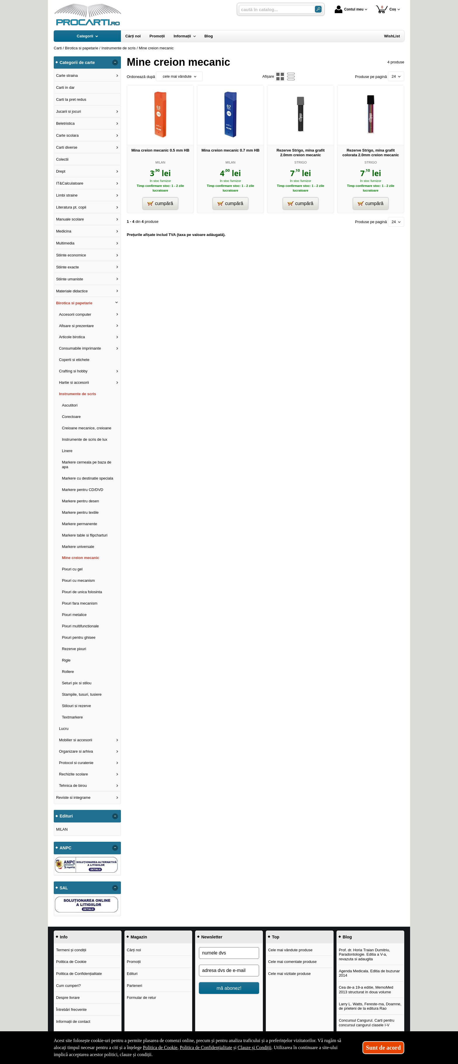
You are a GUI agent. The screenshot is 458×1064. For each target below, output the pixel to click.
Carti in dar (65, 87)
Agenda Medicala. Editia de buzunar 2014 (369, 973)
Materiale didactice (72, 291)
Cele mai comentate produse (292, 961)
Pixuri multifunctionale (80, 626)
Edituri (132, 973)
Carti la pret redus (71, 99)
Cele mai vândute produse (290, 950)
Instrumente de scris (77, 394)
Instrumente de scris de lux (84, 439)
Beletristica (65, 123)
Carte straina (67, 75)
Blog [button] (347, 937)
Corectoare (71, 416)
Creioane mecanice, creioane (86, 428)
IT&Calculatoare (69, 183)
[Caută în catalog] (318, 9)
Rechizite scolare (73, 774)
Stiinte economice (71, 255)
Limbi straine (67, 195)
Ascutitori (69, 405)
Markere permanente (79, 524)
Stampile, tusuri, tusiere (82, 694)
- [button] (115, 62)
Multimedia (65, 243)
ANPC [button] (66, 848)
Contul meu (349, 9)
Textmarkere (72, 717)
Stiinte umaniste (69, 279)
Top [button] (275, 937)
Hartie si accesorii (74, 382)
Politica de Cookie (71, 961)
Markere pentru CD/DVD (82, 489)
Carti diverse (66, 147)
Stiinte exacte (67, 267)
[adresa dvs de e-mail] (229, 970)
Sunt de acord (383, 1047)
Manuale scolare (70, 219)
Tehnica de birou (73, 785)
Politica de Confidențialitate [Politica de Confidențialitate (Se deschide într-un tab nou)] (206, 1047)
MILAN (160, 162)
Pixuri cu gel (72, 569)
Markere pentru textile (80, 512)
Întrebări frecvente (71, 1009)
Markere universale (78, 546)
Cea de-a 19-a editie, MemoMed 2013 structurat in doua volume (366, 989)
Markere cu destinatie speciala (87, 478)
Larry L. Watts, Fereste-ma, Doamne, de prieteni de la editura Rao (370, 1006)
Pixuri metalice (74, 614)
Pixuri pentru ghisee (79, 637)
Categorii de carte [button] (77, 62)
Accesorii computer (75, 314)
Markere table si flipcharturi (84, 535)
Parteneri (134, 985)
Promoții (134, 961)
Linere (67, 451)
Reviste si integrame (73, 797)
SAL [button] (64, 888)
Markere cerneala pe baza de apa (86, 464)
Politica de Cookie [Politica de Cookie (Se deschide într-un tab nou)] (160, 1047)
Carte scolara (67, 135)
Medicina (63, 231)
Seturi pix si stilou (76, 683)
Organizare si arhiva (76, 751)
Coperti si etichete (74, 359)
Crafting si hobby (73, 371)
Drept (60, 171)
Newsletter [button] (211, 937)
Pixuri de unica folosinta (82, 592)
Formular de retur (141, 997)
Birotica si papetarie (74, 303)
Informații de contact (73, 1021)
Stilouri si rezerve (76, 706)
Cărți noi (134, 950)
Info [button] (63, 937)
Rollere (68, 671)
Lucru (64, 728)
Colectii (62, 159)
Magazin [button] (139, 937)
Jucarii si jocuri (68, 111)
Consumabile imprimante (80, 348)
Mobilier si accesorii (75, 740)
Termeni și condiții (71, 950)
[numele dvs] (229, 953)
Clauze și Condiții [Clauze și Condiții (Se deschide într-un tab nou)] (255, 1047)
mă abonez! (229, 988)
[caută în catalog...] (275, 9)
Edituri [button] (66, 816)
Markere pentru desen (80, 501)
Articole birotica (72, 337)
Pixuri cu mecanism (78, 580)
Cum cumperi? (68, 985)
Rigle (66, 660)
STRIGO (300, 162)
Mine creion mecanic (80, 558)
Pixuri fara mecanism (79, 603)
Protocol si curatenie (76, 763)
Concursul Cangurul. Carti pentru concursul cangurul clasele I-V (366, 1022)
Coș (386, 9)
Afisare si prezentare (76, 326)
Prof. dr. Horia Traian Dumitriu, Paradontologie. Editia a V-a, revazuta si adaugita (364, 954)
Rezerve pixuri (74, 649)
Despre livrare (68, 997)
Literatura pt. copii (71, 207)
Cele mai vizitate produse (289, 973)
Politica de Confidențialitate (79, 973)
